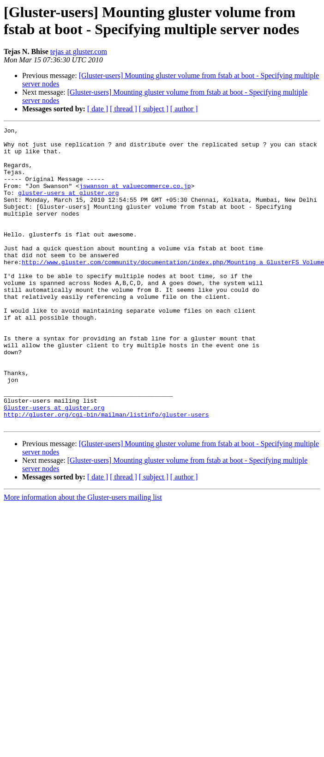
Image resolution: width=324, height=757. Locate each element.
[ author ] (184, 109)
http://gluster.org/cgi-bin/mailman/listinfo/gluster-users (106, 472)
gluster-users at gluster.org (68, 206)
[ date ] (97, 109)
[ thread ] (123, 109)
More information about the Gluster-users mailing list (83, 557)
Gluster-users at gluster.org (54, 464)
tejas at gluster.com (78, 51)
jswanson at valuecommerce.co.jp (135, 198)
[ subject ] (153, 109)
